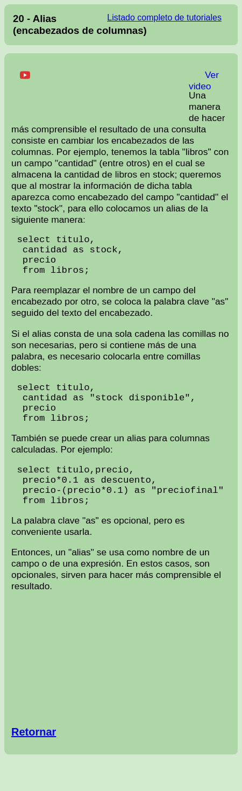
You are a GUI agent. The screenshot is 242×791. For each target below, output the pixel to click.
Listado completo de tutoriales (164, 17)
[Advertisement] (100, 90)
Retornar (33, 764)
